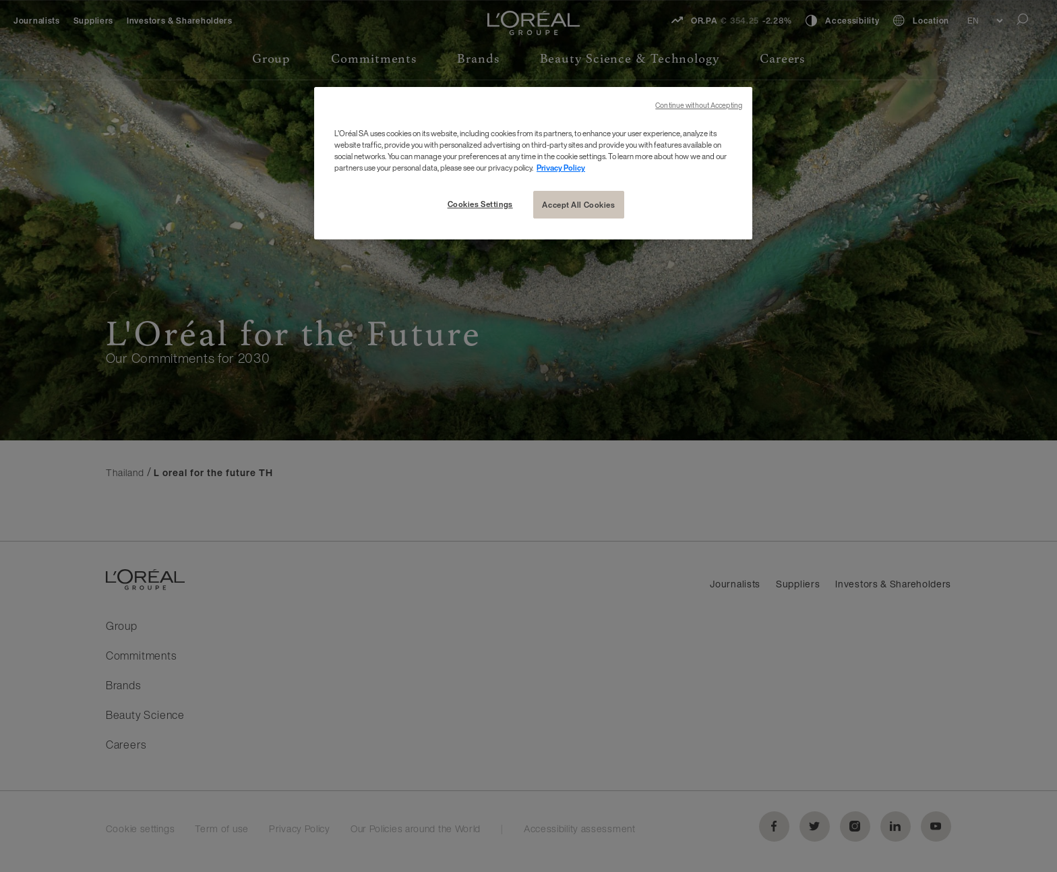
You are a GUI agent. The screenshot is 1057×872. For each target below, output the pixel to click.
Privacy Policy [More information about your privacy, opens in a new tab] (561, 167)
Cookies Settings (480, 204)
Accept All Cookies (578, 204)
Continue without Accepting (698, 105)
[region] (533, 163)
